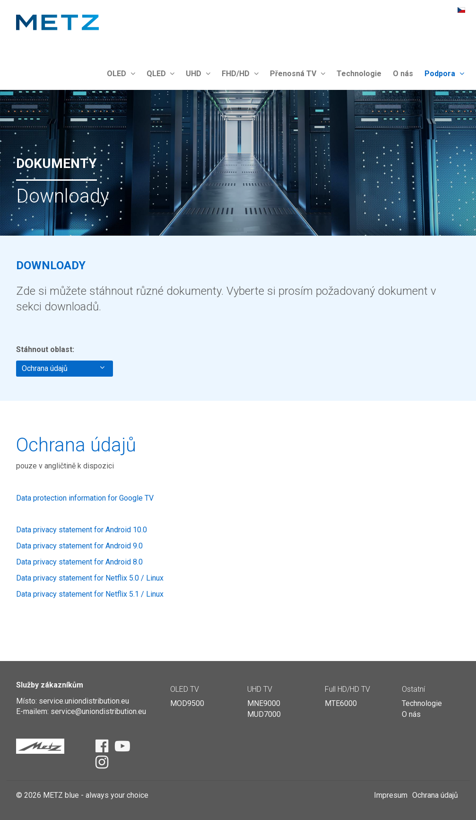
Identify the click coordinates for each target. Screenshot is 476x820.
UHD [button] (198, 73)
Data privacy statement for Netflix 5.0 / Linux (90, 577)
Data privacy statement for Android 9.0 (79, 545)
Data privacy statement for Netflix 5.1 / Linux (90, 594)
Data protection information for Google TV (85, 498)
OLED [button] (121, 73)
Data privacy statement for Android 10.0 (81, 529)
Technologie (359, 73)
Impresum (390, 795)
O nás (403, 73)
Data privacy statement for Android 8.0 (79, 561)
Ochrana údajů (63, 368)
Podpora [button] (444, 73)
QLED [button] (161, 73)
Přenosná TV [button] (297, 73)
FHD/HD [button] (240, 73)
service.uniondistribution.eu (84, 701)
